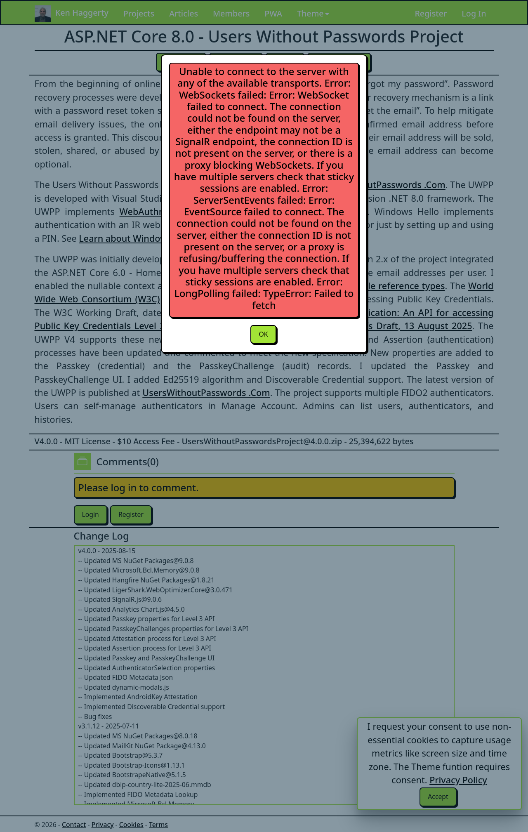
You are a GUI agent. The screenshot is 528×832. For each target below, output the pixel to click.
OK (263, 334)
